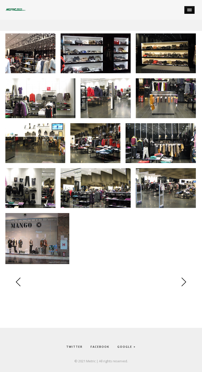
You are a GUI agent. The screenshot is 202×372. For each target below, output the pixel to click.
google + (126, 347)
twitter (74, 347)
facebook (100, 347)
